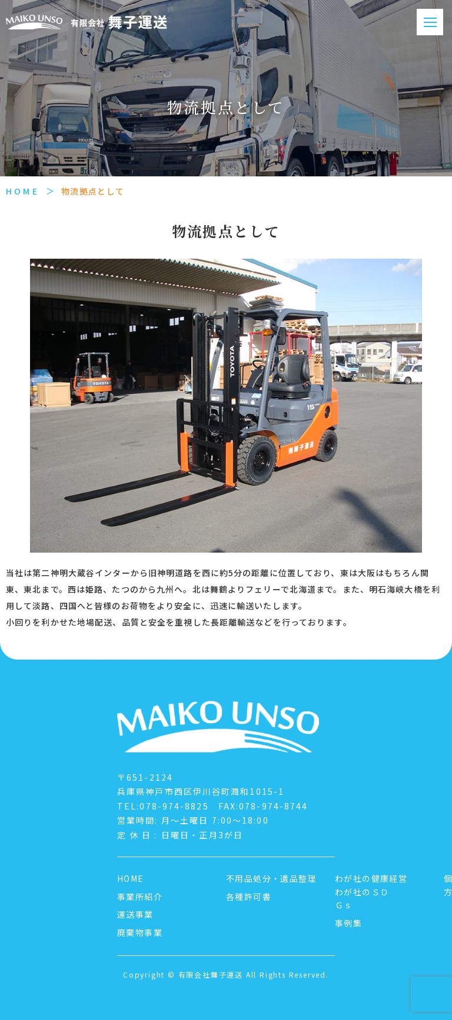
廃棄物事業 (139, 932)
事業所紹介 (139, 896)
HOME (22, 191)
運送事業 (135, 914)
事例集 (348, 923)
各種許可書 (248, 896)
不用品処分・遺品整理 (271, 878)
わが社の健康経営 (371, 878)
